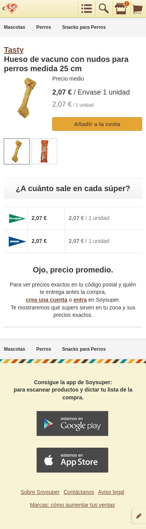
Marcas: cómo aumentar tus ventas (72, 505)
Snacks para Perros (84, 27)
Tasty (14, 50)
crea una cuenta (46, 300)
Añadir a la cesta (97, 124)
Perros (43, 27)
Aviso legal (111, 492)
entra (80, 300)
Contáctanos (78, 492)
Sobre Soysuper (40, 492)
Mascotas (14, 27)
